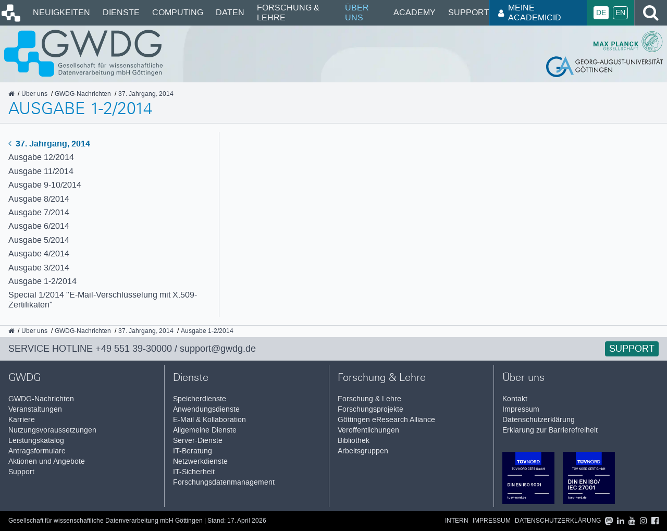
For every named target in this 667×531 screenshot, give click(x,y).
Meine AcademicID (529, 12)
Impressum (520, 409)
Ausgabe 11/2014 (40, 171)
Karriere (21, 420)
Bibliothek (353, 440)
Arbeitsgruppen (363, 451)
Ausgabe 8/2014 (38, 198)
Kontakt (514, 399)
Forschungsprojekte (370, 409)
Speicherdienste (199, 399)
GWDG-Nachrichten (41, 399)
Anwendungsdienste (206, 409)
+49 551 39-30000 (133, 348)
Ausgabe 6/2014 (38, 225)
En (620, 13)
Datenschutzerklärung (538, 420)
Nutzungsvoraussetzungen (52, 430)
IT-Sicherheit (194, 472)
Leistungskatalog (36, 440)
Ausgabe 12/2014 (41, 157)
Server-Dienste (198, 440)
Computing (177, 12)
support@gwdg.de (218, 348)
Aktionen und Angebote (46, 461)
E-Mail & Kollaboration (209, 420)
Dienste (121, 12)
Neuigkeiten (61, 12)
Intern (456, 520)
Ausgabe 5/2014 (38, 240)
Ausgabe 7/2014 (38, 212)
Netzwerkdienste (200, 461)
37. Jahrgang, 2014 (49, 143)
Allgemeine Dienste (205, 430)
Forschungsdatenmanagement (224, 482)
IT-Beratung (192, 451)
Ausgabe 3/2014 (38, 267)
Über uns (357, 12)
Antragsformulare (37, 451)
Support (468, 12)
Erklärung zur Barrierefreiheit (550, 430)
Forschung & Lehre (288, 12)
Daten (230, 12)
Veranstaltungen (35, 409)
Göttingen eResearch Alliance (386, 420)
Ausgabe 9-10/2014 (44, 184)
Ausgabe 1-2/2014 (42, 281)
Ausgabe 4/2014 (38, 253)
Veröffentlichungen (368, 430)
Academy (414, 12)
